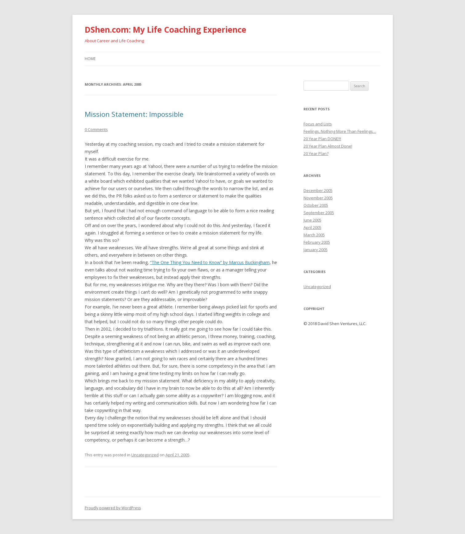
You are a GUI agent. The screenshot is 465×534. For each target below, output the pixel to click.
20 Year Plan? (316, 153)
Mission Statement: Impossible (134, 114)
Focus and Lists (318, 124)
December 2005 (318, 190)
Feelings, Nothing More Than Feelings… (340, 131)
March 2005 (314, 235)
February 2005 (317, 242)
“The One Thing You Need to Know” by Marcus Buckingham (210, 262)
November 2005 (318, 198)
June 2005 (312, 220)
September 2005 (319, 212)
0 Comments (96, 129)
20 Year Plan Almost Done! (328, 146)
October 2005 (316, 205)
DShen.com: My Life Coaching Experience (165, 29)
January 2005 (316, 249)
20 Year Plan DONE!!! (322, 138)
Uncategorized (145, 455)
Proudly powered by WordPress (113, 508)
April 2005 (312, 227)
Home (90, 58)
